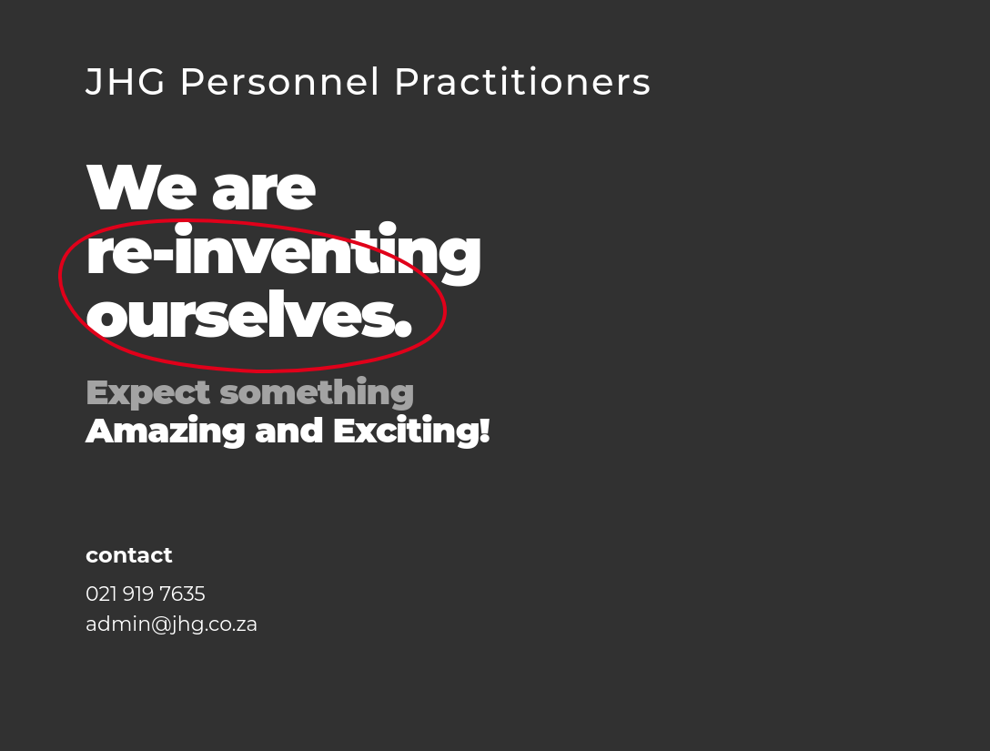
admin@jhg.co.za (172, 624)
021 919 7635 (146, 594)
